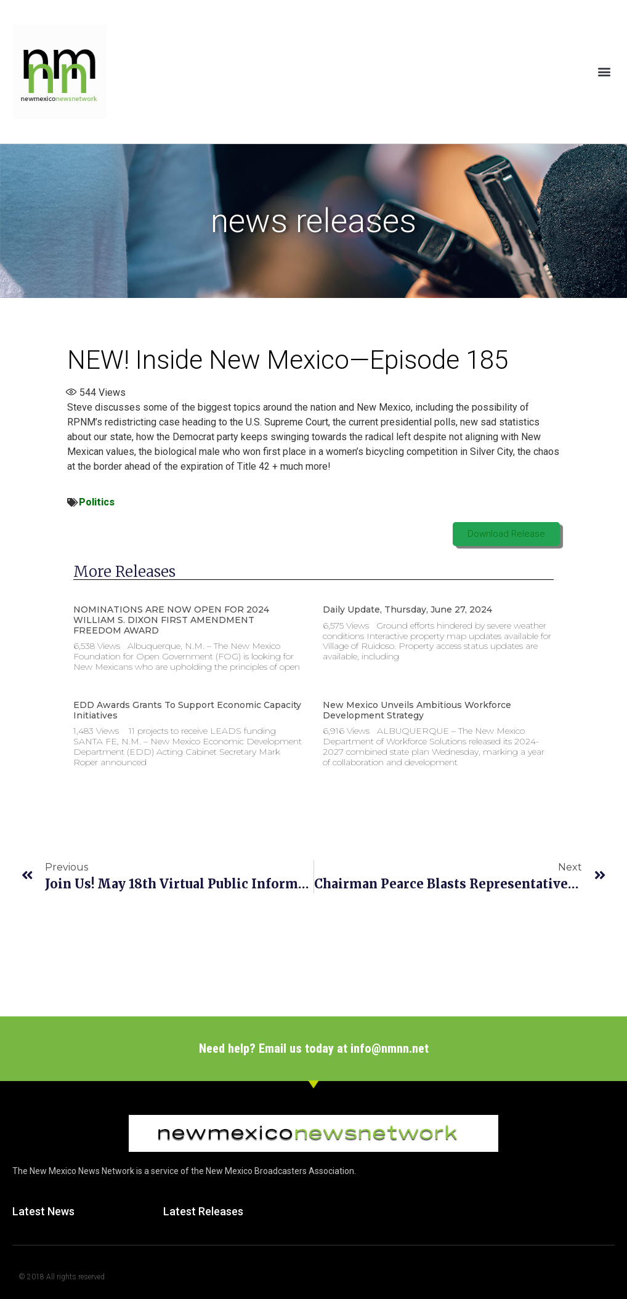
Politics (97, 502)
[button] (604, 72)
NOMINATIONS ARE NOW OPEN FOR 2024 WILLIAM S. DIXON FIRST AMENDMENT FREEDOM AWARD (171, 620)
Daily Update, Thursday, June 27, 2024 (407, 609)
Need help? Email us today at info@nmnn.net (314, 1048)
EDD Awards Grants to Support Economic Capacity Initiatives (187, 710)
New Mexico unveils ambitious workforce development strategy (417, 710)
